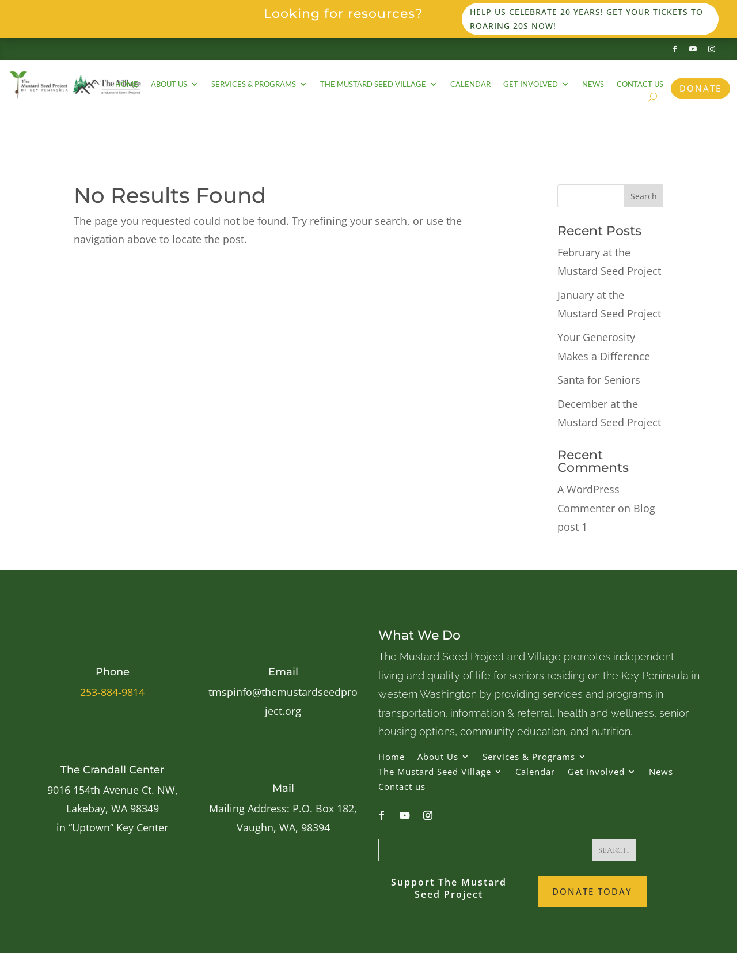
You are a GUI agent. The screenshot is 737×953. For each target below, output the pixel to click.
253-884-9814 (112, 692)
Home (126, 84)
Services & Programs (253, 84)
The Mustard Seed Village (373, 84)
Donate (700, 88)
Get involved (530, 84)
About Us (169, 84)
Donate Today (592, 891)
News (593, 84)
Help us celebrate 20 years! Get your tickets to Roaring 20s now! (586, 18)
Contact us (640, 84)
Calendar (470, 84)
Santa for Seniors (598, 380)
